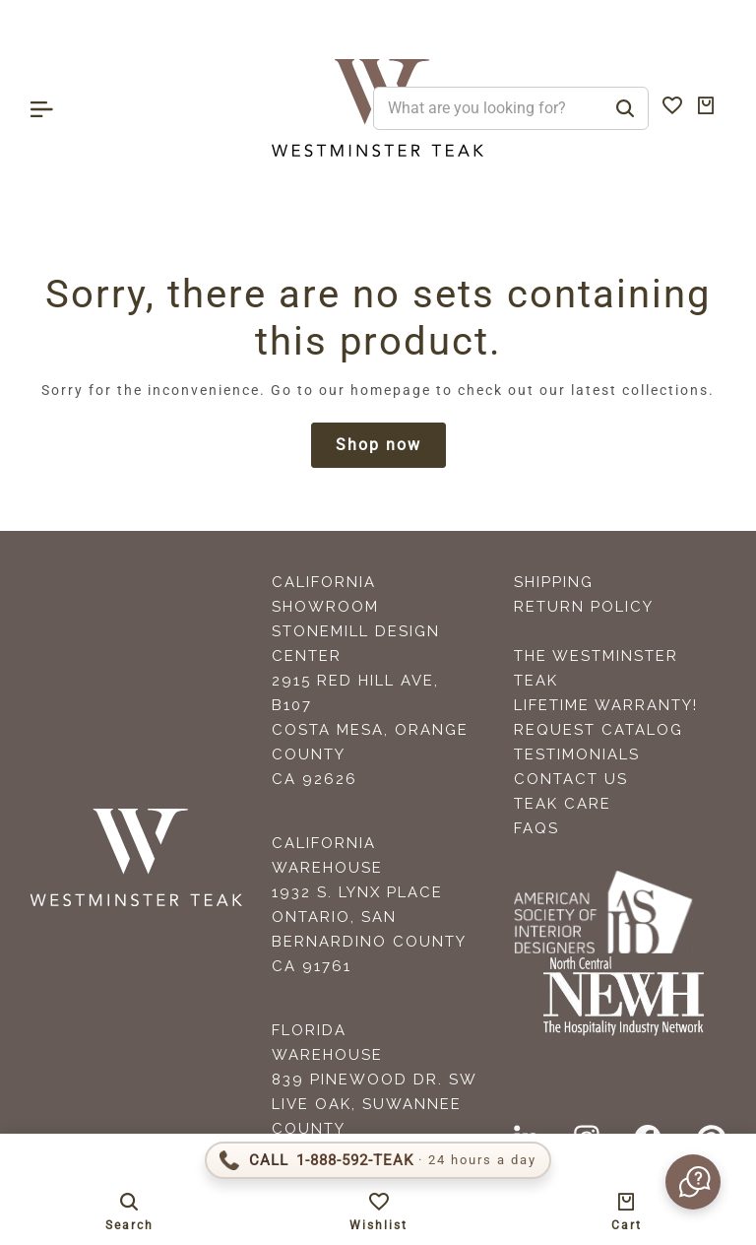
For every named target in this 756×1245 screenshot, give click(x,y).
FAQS (536, 828)
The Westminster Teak (596, 668)
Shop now (378, 444)
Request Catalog (598, 730)
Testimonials (577, 754)
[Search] (625, 108)
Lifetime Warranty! (606, 705)
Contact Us (571, 779)
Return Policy (584, 607)
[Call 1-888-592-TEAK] (378, 1160)
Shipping (554, 582)
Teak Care (562, 804)
